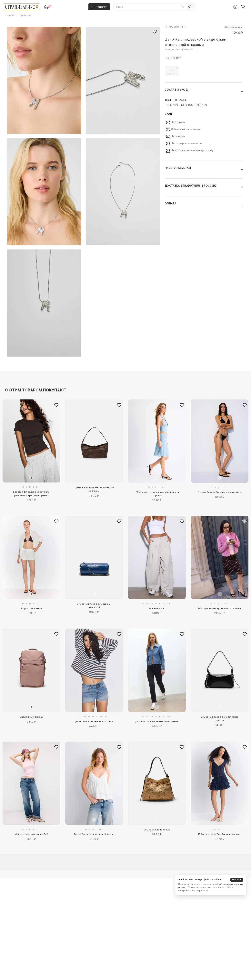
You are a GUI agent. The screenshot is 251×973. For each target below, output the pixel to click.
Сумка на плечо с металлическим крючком (94, 489)
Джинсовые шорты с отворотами (94, 721)
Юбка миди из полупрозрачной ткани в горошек (157, 494)
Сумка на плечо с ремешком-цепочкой (94, 606)
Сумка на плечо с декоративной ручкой (220, 719)
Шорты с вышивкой (31, 608)
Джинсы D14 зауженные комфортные (156, 721)
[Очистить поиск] (183, 6)
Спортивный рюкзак (31, 717)
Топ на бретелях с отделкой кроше (94, 834)
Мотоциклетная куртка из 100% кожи (219, 608)
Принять (236, 879)
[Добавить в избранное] (56, 405)
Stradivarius (175, 27)
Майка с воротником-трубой (31, 834)
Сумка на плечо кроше (157, 829)
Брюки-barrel (157, 608)
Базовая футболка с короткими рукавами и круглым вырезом (31, 494)
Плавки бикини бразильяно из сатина (220, 492)
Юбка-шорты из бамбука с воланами (219, 834)
